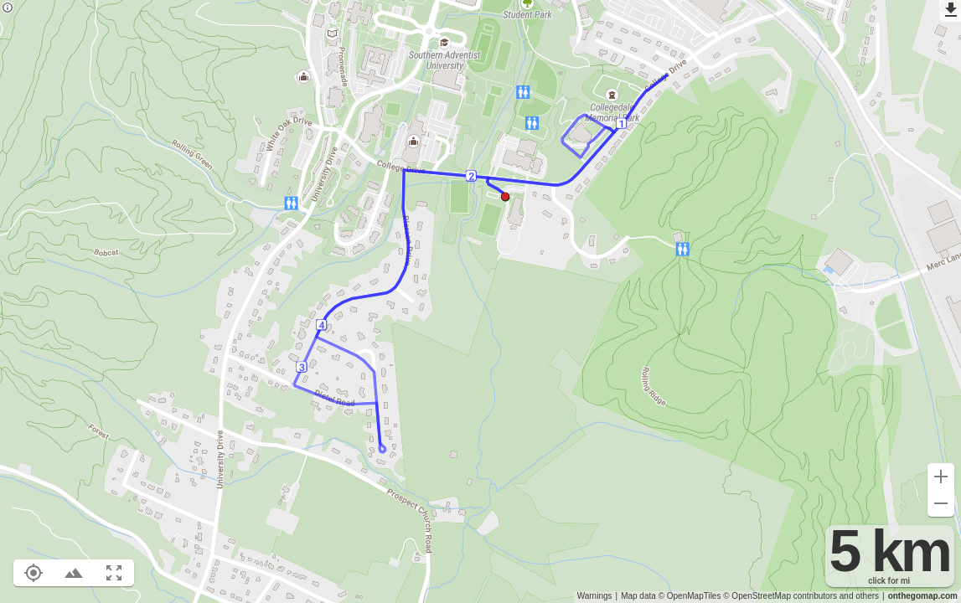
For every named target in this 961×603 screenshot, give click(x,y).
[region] (480, 301)
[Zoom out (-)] (940, 503)
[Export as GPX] (950, 11)
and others (859, 595)
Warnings (594, 595)
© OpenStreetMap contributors (780, 595)
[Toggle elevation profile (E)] (74, 572)
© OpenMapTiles (690, 595)
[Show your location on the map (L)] (33, 572)
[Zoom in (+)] (940, 476)
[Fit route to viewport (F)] (114, 572)
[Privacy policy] (7, 9)
